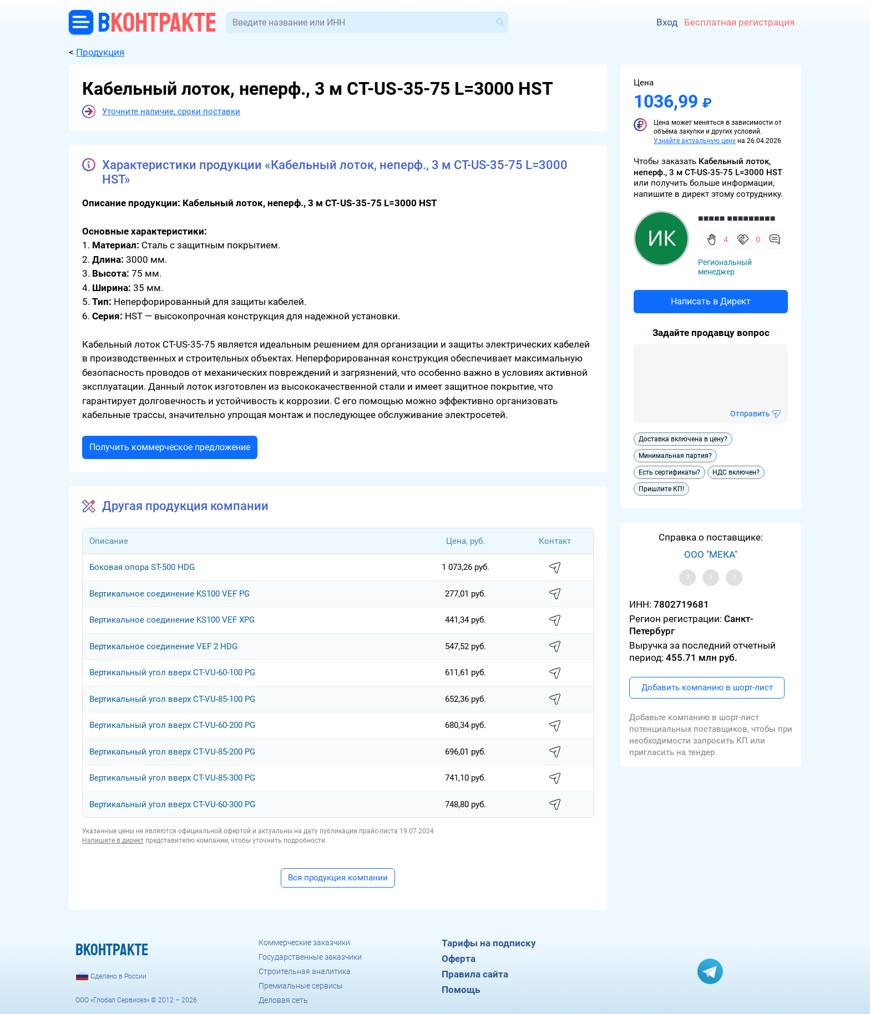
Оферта (459, 958)
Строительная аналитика (305, 971)
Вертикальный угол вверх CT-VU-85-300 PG (172, 778)
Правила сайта (475, 974)
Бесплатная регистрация (739, 22)
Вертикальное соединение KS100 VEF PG (169, 594)
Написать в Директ (711, 301)
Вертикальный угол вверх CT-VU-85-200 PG (172, 752)
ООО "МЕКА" (710, 554)
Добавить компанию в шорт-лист (707, 687)
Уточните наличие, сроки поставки (171, 111)
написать (554, 568)
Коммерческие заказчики (304, 942)
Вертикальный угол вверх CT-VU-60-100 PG (172, 672)
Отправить (750, 413)
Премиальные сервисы (301, 985)
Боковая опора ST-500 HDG (142, 567)
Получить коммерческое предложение (169, 447)
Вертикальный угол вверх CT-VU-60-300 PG (172, 804)
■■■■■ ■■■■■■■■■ (736, 218)
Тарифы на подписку (489, 943)
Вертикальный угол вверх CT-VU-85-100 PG (172, 699)
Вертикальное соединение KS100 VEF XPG (172, 620)
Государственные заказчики (310, 956)
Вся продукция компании (338, 878)
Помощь (461, 989)
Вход (666, 22)
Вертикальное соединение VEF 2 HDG (163, 646)
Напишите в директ (113, 840)
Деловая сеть (283, 1000)
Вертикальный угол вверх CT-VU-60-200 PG (172, 725)
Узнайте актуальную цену (695, 141)
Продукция (100, 52)
